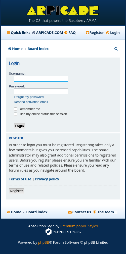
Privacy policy (47, 179)
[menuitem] (70, 33)
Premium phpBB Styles (79, 226)
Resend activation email (31, 102)
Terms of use (20, 179)
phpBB (43, 242)
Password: (17, 86)
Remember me (27, 109)
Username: (17, 73)
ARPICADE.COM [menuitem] (49, 32)
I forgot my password (29, 97)
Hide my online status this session (40, 114)
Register (16, 191)
